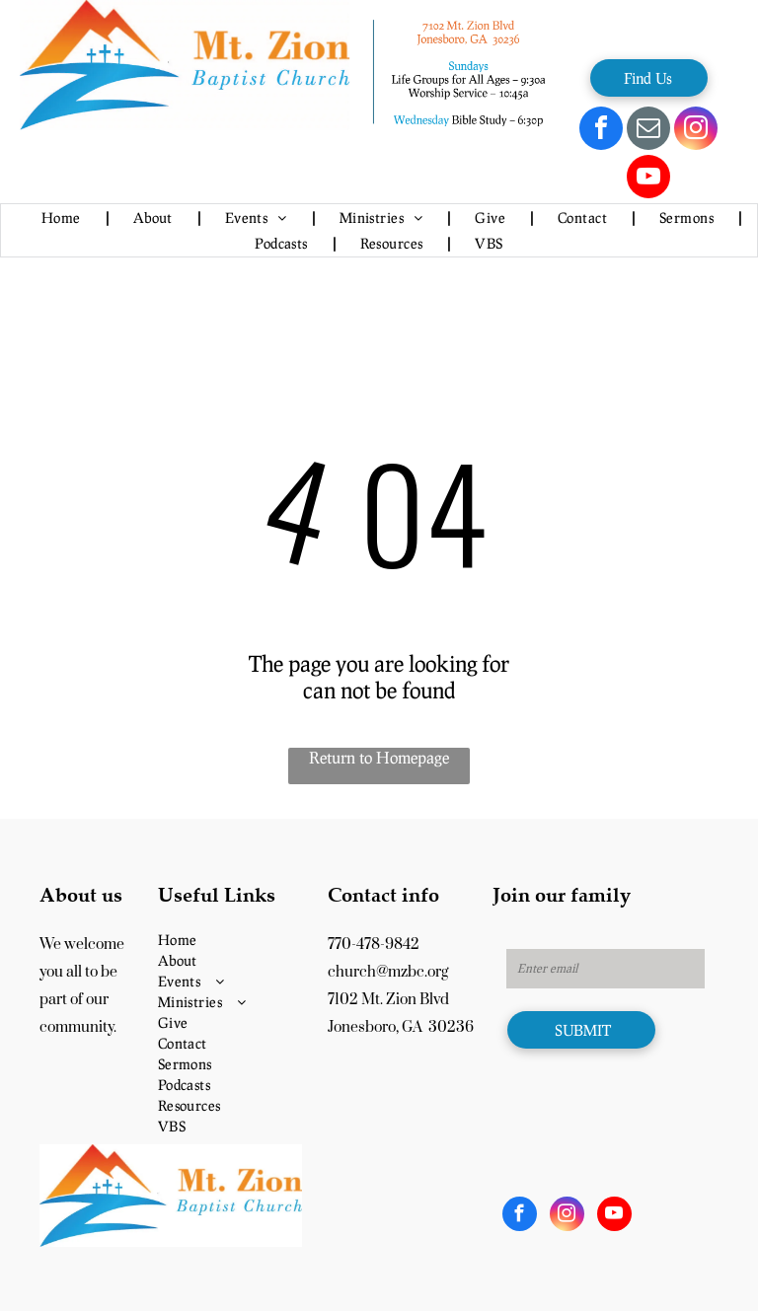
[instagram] (696, 131)
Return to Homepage (379, 757)
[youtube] (648, 179)
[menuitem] (63, 217)
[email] (648, 131)
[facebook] (601, 131)
